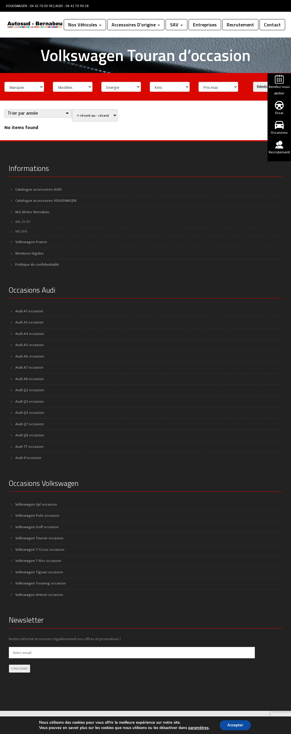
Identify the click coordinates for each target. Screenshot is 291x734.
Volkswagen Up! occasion (36, 504)
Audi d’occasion (28, 458)
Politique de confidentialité (37, 264)
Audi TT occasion (29, 446)
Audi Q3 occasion (29, 401)
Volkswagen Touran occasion (39, 538)
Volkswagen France (31, 242)
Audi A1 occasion (29, 311)
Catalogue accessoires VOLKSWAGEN (45, 200)
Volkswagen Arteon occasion (39, 594)
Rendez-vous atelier (279, 85)
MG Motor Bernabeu (32, 212)
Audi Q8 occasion (29, 435)
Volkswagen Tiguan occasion (39, 572)
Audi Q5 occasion (29, 412)
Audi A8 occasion (29, 379)
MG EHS (21, 231)
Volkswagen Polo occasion (37, 515)
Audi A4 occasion (29, 333)
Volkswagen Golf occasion (37, 527)
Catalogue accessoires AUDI (38, 189)
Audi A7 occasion (29, 367)
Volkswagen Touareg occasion (40, 583)
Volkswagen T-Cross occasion (39, 549)
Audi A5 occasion (29, 345)
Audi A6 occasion (29, 356)
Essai (279, 108)
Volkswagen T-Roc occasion (38, 560)
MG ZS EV (22, 222)
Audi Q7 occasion (29, 424)
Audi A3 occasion (29, 322)
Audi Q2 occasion (29, 390)
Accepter (235, 725)
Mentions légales (29, 253)
